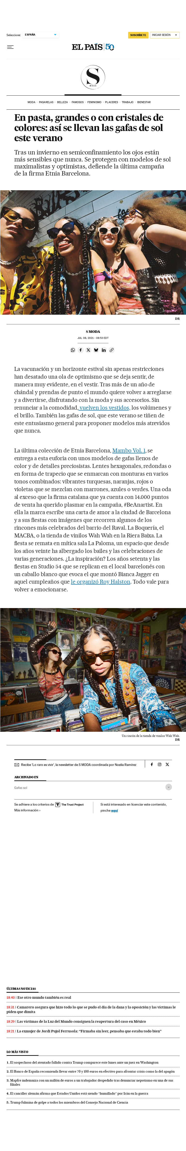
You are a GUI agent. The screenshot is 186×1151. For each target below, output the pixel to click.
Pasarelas (46, 102)
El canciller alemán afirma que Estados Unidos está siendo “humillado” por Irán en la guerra (79, 1093)
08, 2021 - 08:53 (93, 338)
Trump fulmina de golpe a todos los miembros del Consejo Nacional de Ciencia (69, 1102)
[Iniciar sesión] (165, 35)
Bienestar (144, 102)
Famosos (78, 102)
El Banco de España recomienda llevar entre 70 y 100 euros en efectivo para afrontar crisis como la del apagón (92, 1071)
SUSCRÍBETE (138, 35)
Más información (27, 810)
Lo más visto (17, 1052)
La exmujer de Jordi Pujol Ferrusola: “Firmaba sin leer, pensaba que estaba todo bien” (89, 1031)
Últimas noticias (21, 989)
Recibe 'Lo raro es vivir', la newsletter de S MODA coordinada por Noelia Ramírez (78, 765)
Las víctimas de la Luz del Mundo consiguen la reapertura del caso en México (81, 1021)
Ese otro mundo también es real (44, 997)
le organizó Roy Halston (100, 581)
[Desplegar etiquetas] (168, 787)
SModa (93, 77)
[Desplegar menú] (10, 47)
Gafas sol (20, 788)
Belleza (62, 102)
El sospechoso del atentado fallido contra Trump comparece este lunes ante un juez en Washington (84, 1062)
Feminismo (94, 102)
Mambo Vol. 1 (128, 450)
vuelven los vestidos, (104, 407)
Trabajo (128, 102)
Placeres (111, 102)
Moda (31, 102)
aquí (114, 810)
